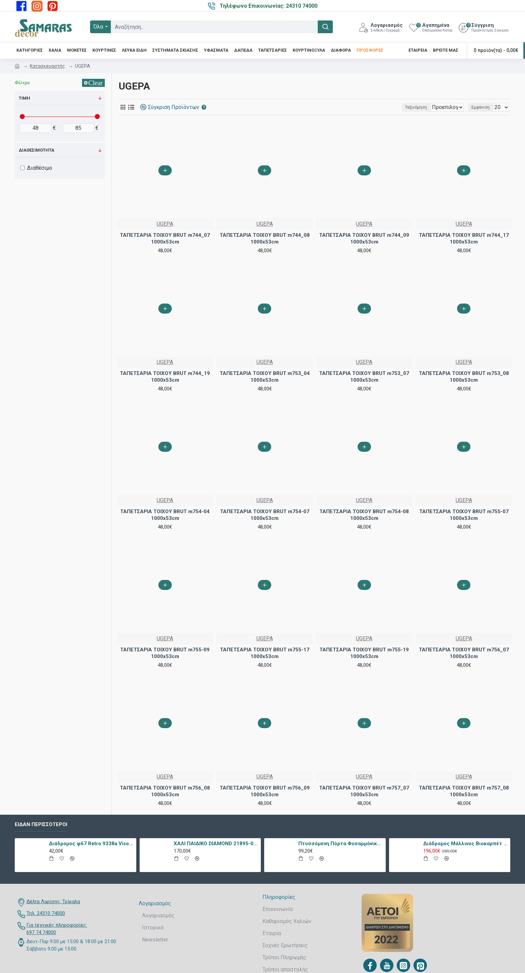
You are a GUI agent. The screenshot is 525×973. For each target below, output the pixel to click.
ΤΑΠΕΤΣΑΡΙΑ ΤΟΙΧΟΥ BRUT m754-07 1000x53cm (264, 514)
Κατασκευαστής (47, 66)
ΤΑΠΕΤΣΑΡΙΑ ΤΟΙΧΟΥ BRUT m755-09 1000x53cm (165, 653)
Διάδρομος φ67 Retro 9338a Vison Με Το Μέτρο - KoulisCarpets (91, 844)
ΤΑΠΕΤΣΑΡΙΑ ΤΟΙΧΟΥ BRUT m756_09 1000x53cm (265, 791)
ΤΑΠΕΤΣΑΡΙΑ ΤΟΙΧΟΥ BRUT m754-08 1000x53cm (364, 514)
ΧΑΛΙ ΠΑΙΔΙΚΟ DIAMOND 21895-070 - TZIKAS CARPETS (216, 844)
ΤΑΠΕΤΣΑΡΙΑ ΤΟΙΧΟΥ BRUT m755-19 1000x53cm (364, 653)
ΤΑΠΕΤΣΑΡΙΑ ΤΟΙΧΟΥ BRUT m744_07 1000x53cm (165, 238)
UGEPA (165, 224)
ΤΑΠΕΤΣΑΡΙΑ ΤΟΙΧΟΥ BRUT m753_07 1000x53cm (364, 376)
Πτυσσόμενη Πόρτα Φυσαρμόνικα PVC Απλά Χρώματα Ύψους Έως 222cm (340, 844)
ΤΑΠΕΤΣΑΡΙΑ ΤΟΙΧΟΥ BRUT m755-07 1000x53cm (464, 514)
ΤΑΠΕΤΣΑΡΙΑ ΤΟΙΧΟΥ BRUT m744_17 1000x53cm (464, 238)
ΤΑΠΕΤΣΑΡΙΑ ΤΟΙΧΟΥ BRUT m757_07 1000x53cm (364, 791)
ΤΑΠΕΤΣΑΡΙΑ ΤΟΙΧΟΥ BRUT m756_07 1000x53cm (464, 653)
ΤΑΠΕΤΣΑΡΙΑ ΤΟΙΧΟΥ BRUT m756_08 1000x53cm (165, 791)
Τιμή (24, 98)
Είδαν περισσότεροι (41, 824)
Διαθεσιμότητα (36, 150)
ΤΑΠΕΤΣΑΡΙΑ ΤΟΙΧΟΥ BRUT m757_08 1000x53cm (464, 791)
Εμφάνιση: (483, 107)
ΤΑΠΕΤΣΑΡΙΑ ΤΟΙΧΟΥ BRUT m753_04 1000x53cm (265, 376)
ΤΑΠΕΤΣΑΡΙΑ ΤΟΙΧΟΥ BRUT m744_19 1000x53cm (165, 376)
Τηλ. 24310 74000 (45, 913)
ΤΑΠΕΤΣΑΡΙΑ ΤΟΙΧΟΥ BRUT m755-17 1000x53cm (264, 653)
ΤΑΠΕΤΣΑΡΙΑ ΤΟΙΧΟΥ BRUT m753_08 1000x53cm (464, 376)
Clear (95, 83)
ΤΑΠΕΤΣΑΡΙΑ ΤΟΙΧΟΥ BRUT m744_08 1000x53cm (265, 238)
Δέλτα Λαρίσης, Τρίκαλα (53, 902)
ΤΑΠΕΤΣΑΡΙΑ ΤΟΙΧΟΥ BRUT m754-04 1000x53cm (165, 514)
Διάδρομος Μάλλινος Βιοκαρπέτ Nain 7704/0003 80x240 (465, 844)
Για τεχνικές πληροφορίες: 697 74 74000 (56, 929)
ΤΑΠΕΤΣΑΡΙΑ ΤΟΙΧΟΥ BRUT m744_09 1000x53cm (364, 238)
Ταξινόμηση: (394, 107)
